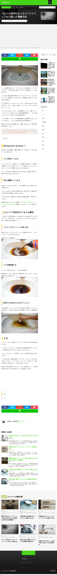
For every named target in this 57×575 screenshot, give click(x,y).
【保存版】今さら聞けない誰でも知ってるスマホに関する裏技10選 (51, 65)
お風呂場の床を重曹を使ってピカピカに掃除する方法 (23, 469)
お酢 (22, 537)
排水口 (21, 20)
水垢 (13, 7)
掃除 (17, 7)
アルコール (42, 512)
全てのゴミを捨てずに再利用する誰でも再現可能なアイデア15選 (51, 91)
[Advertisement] (28, 36)
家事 (43, 129)
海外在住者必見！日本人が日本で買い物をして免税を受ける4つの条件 (51, 82)
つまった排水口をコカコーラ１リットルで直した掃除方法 (9, 542)
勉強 (43, 125)
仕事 (43, 118)
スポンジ (8, 512)
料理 (43, 141)
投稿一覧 (21, 421)
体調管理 (44, 122)
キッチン (4, 512)
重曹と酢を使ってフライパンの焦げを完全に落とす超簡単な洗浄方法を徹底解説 (9, 518)
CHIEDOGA (13, 571)
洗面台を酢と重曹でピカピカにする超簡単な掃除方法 (23, 479)
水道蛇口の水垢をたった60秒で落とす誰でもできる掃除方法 (46, 543)
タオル (12, 512)
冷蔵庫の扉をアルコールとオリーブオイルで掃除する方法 (46, 518)
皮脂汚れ (31, 512)
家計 (43, 133)
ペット (43, 114)
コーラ (15, 20)
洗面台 (24, 20)
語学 (43, 148)
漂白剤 (27, 512)
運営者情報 (24, 559)
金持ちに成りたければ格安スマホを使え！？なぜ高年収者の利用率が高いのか (51, 99)
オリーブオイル (48, 512)
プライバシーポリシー (27, 563)
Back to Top (28, 554)
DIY (43, 110)
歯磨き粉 (21, 7)
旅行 (43, 144)
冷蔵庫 (53, 512)
